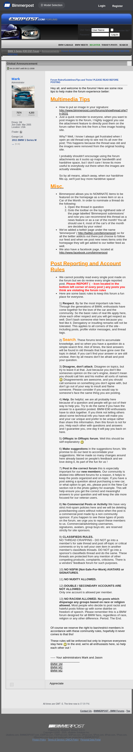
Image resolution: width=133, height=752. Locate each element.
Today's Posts (109, 45)
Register (117, 6)
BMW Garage (66, 45)
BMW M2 (56, 667)
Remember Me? (120, 30)
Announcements (50, 51)
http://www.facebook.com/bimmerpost (83, 252)
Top (128, 711)
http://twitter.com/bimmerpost (96, 233)
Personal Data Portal (91, 740)
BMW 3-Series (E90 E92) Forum (23, 51)
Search (123, 45)
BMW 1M (56, 664)
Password (84, 34)
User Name (85, 30)
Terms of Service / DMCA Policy (63, 740)
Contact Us (86, 711)
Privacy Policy (39, 740)
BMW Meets (81, 45)
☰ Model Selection (51, 5)
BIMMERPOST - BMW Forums (109, 711)
